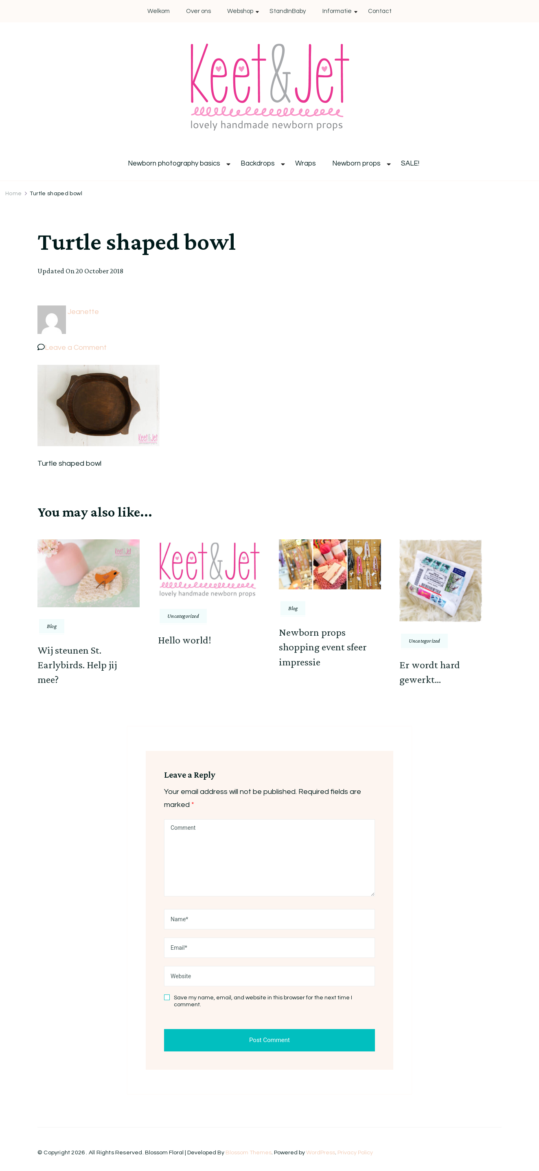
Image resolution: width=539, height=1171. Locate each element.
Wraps (305, 163)
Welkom (158, 11)
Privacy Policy (355, 1153)
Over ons (198, 11)
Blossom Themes (249, 1153)
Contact (380, 11)
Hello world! (184, 640)
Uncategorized (183, 616)
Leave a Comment (76, 347)
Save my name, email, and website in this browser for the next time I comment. (263, 1001)
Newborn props (356, 163)
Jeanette (83, 312)
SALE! (410, 163)
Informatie (337, 11)
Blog (52, 626)
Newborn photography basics (174, 163)
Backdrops (258, 163)
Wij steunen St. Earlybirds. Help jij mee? (77, 665)
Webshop (240, 11)
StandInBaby (288, 11)
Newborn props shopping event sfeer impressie (323, 647)
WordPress (320, 1153)
